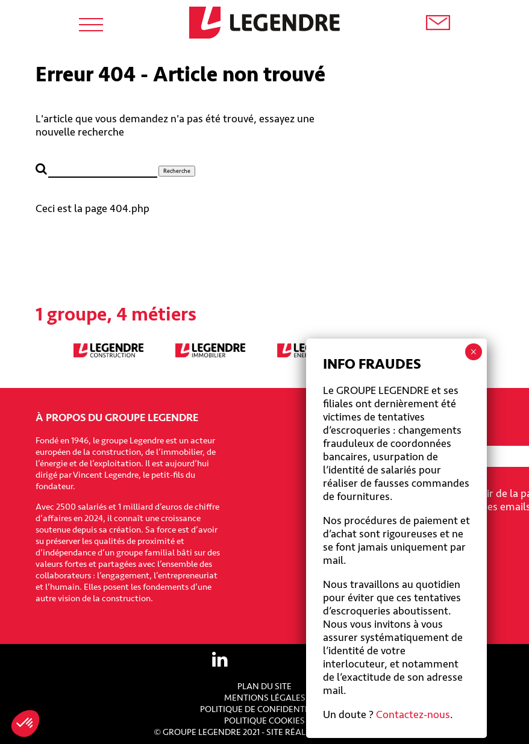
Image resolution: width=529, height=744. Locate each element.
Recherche (176, 171)
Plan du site (264, 686)
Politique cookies (264, 721)
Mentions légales (264, 698)
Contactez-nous (413, 714)
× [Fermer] (473, 351)
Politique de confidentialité (265, 709)
